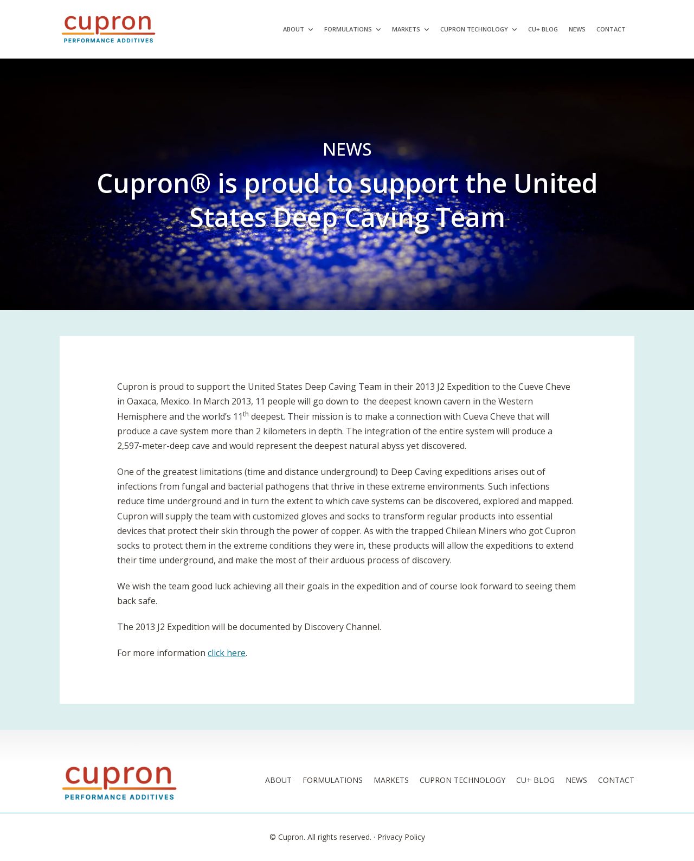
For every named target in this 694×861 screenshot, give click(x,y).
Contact (611, 29)
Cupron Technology (474, 29)
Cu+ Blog (543, 29)
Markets (406, 29)
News (577, 29)
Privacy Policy (401, 837)
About (293, 29)
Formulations (348, 29)
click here (227, 653)
